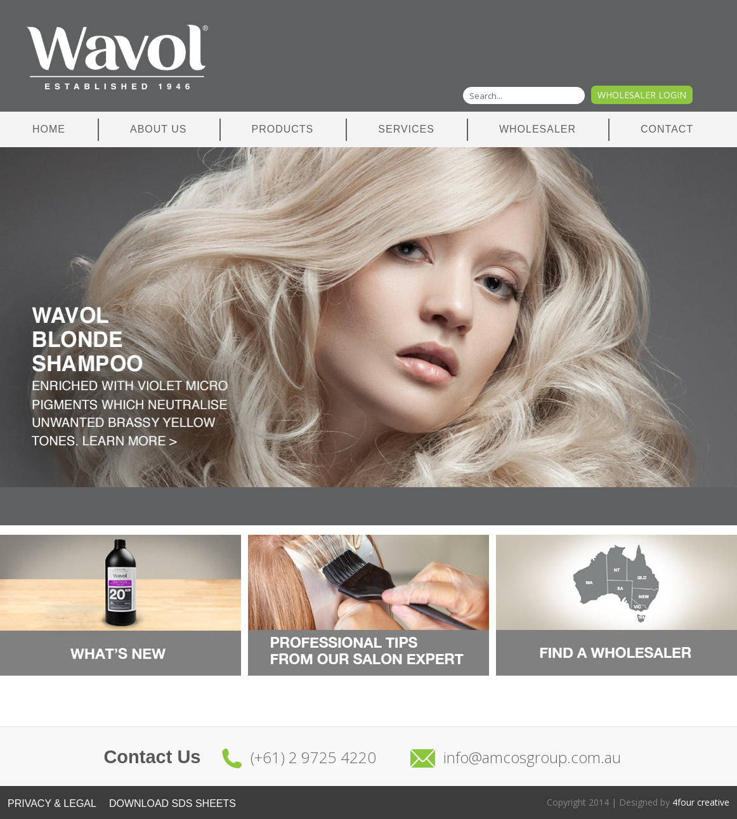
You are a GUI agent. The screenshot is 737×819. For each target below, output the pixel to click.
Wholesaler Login (641, 95)
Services (406, 129)
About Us (158, 129)
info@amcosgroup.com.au (532, 757)
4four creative (700, 802)
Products (283, 129)
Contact (667, 129)
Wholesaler (537, 129)
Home (48, 129)
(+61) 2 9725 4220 (313, 757)
